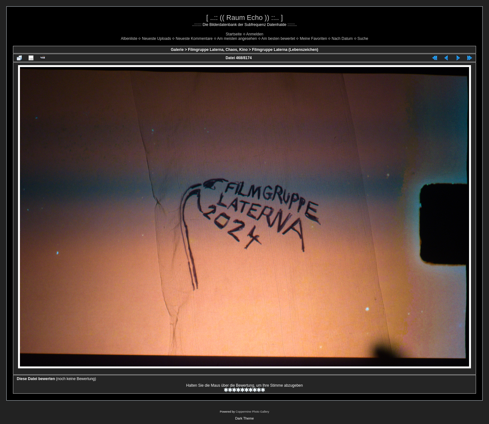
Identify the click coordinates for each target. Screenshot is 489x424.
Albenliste (129, 38)
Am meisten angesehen (237, 38)
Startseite (234, 34)
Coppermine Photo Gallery (252, 411)
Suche (362, 38)
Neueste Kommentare (194, 38)
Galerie (177, 49)
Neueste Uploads (156, 38)
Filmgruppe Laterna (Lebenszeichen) (285, 49)
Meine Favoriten (313, 38)
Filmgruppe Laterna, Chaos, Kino (218, 49)
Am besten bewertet (278, 38)
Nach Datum (342, 38)
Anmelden (254, 34)
